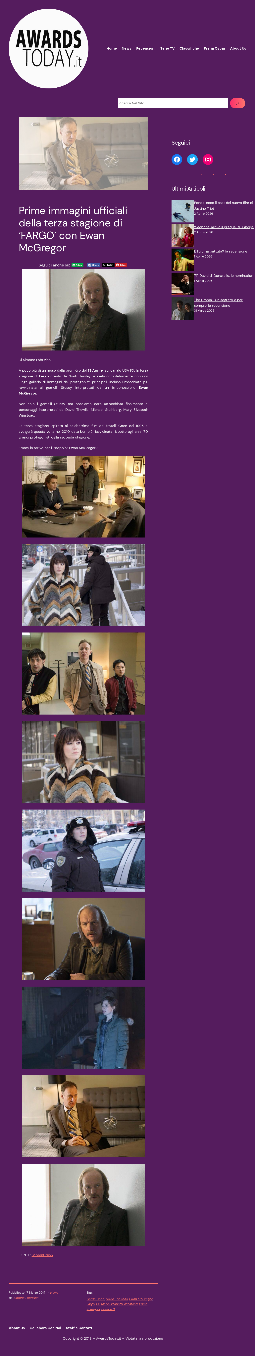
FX (98, 1304)
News (54, 1292)
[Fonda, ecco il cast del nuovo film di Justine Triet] (183, 212)
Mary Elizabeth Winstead (119, 1304)
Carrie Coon (95, 1299)
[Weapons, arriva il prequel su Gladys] (183, 236)
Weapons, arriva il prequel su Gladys (224, 227)
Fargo (91, 1304)
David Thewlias (117, 1299)
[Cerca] (237, 103)
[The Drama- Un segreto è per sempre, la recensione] (183, 309)
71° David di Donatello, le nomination (223, 275)
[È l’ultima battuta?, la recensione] (183, 261)
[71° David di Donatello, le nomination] (183, 285)
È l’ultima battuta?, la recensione (220, 251)
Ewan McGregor (140, 1299)
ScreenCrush (42, 1255)
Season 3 (108, 1309)
